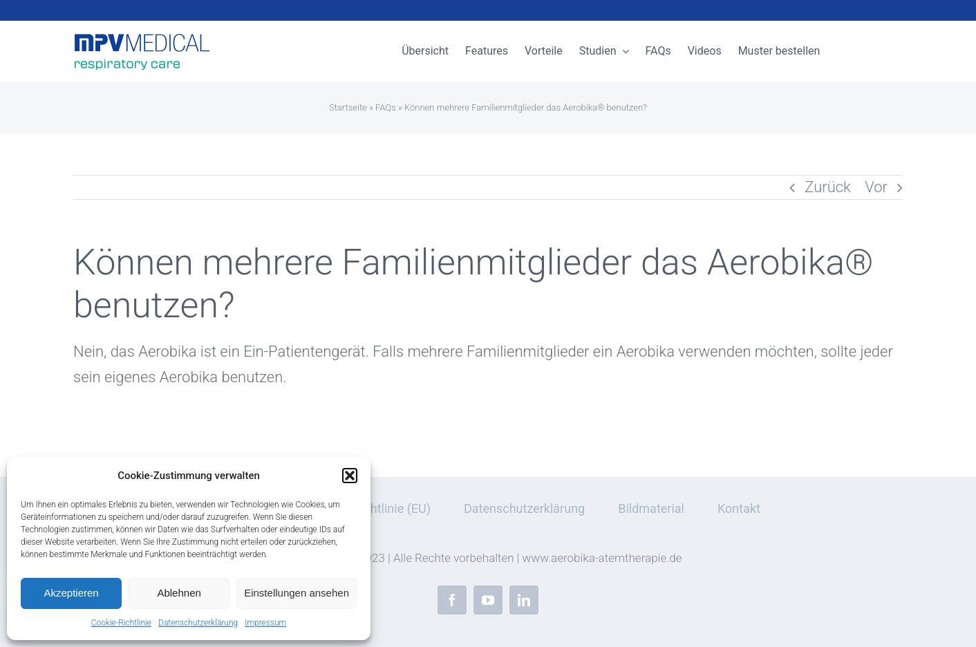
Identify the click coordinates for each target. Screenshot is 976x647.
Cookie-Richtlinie (121, 623)
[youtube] (488, 600)
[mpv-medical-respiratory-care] (142, 38)
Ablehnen (178, 593)
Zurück (828, 187)
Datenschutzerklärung (198, 623)
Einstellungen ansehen (296, 593)
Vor (876, 187)
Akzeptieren (71, 593)
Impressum (265, 623)
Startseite (348, 107)
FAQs (385, 107)
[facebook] (452, 600)
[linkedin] (523, 600)
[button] (350, 475)
